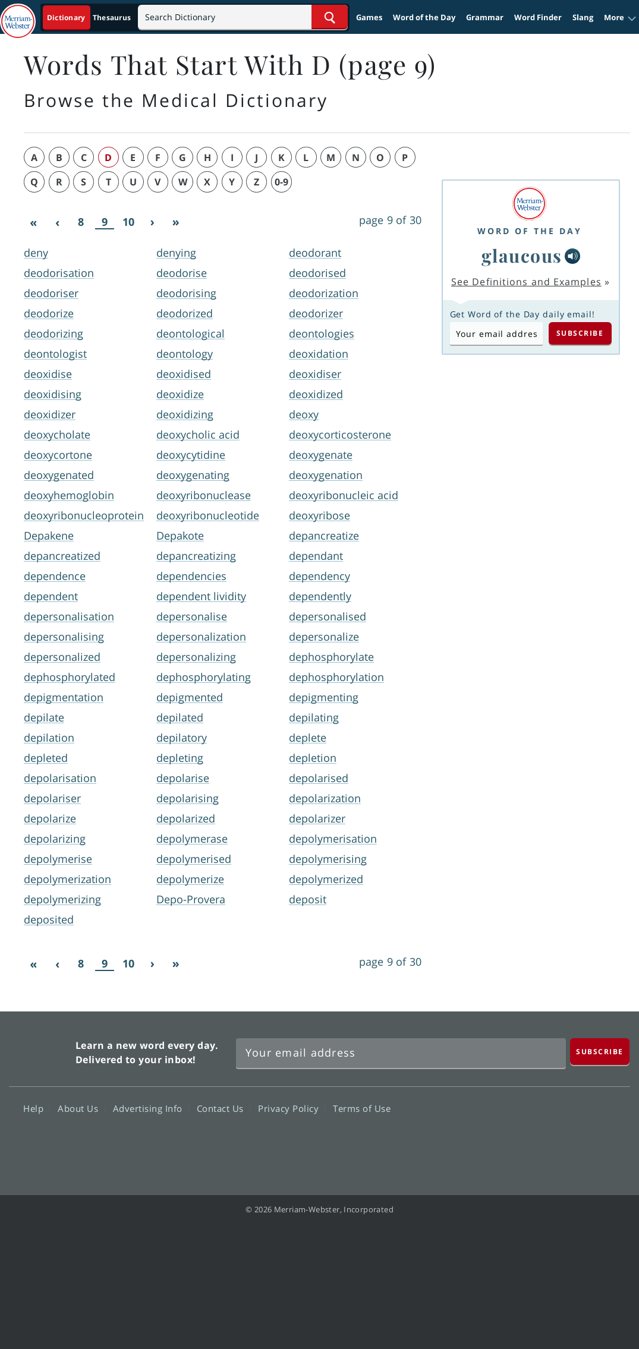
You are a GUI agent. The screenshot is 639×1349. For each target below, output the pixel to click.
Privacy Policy (291, 1108)
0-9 (281, 181)
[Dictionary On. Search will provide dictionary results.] (89, 17)
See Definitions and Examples (526, 281)
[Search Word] (329, 17)
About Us (81, 1108)
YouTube (564, 1143)
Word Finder (538, 17)
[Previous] (57, 222)
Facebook (478, 1143)
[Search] (243, 17)
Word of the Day (424, 17)
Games (369, 17)
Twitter (521, 1143)
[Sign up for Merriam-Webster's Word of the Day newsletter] (401, 1053)
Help (36, 1108)
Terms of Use (362, 1108)
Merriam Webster (40, 1049)
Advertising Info (151, 1108)
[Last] (175, 222)
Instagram (607, 1143)
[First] (33, 222)
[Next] (152, 222)
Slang (582, 17)
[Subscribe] (599, 1051)
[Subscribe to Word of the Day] (496, 333)
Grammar (484, 17)
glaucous (521, 255)
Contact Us (223, 1108)
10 (128, 221)
